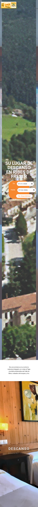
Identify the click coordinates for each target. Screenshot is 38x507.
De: (14, 183)
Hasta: (13, 190)
